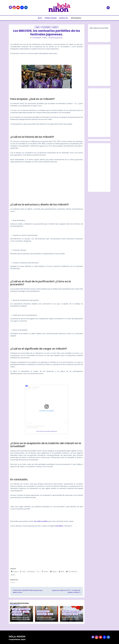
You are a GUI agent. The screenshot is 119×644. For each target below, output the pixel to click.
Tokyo (75, 614)
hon (61, 526)
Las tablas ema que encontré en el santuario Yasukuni (46, 619)
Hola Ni (57, 526)
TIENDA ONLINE (50, 18)
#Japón (44, 38)
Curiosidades (46, 27)
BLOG (40, 18)
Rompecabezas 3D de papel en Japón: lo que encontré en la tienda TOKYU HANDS (70, 619)
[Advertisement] (47, 184)
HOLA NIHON (17, 636)
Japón (37, 27)
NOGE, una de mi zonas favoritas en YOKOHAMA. (21, 618)
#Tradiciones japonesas (55, 38)
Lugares (55, 27)
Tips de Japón (17, 614)
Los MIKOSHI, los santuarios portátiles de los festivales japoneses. (46, 32)
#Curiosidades (36, 38)
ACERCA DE (63, 18)
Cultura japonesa (24, 609)
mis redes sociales (40, 521)
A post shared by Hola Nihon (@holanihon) (46, 431)
